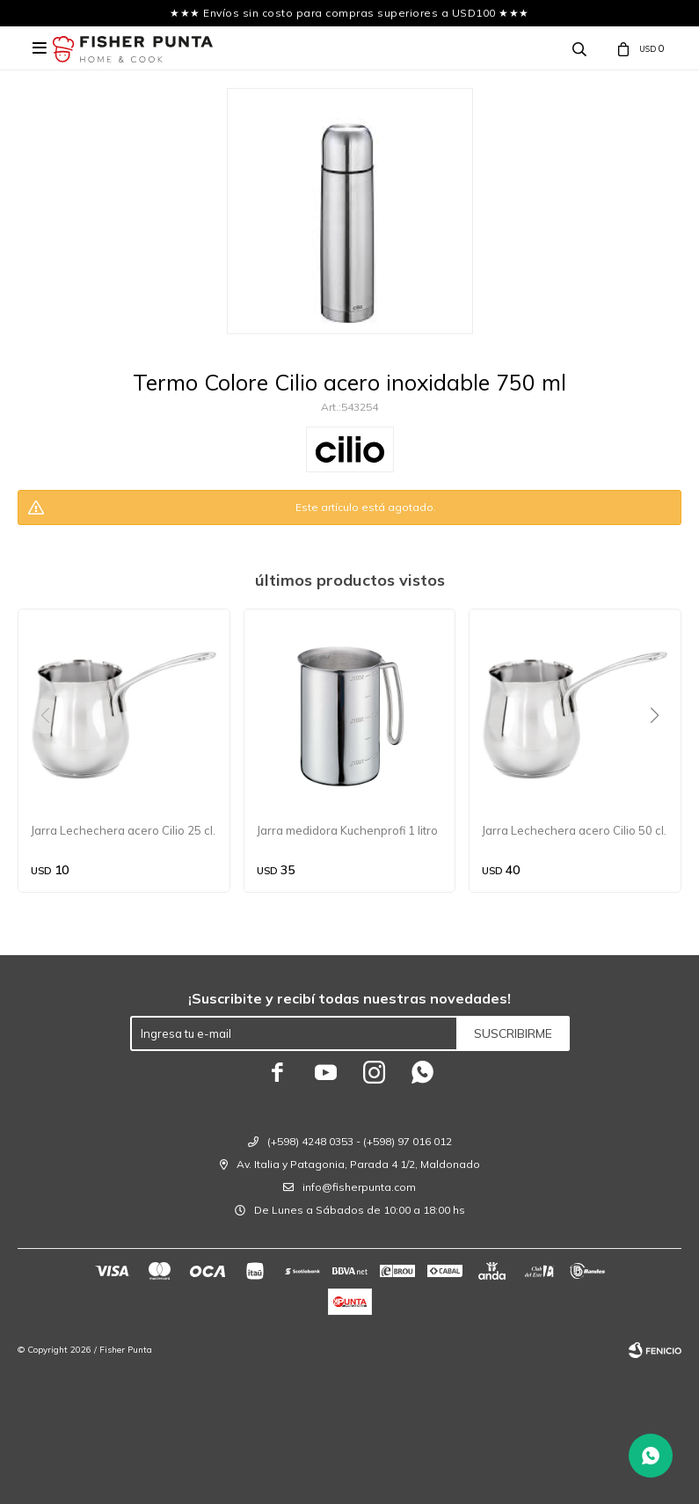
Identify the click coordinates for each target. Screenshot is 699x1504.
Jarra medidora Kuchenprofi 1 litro (347, 830)
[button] (661, 751)
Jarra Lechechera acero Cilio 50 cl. (574, 830)
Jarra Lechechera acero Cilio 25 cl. (123, 830)
